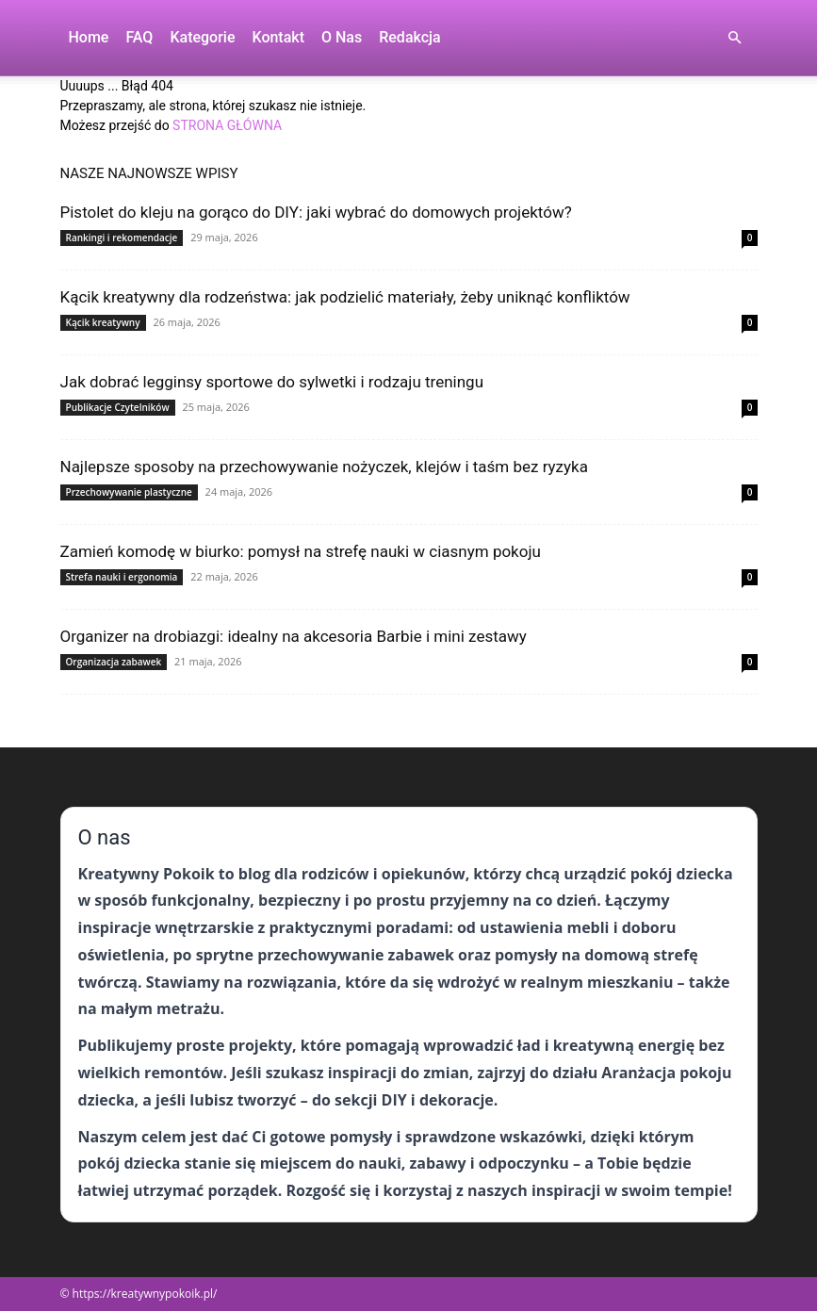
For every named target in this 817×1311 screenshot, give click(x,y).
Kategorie (202, 37)
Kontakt (278, 37)
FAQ (139, 37)
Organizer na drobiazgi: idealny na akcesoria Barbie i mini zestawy (293, 636)
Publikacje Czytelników (118, 407)
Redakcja (409, 37)
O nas (341, 37)
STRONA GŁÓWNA (227, 125)
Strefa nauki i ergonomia (122, 576)
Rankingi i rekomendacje (122, 237)
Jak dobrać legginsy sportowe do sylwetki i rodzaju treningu (272, 381)
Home (89, 37)
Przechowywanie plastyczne (129, 492)
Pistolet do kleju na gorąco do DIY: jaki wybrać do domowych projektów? (316, 212)
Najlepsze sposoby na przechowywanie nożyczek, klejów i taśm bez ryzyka (324, 466)
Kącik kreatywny (103, 322)
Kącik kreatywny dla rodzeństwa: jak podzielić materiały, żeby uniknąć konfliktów (345, 296)
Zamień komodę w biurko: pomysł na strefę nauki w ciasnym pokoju (300, 551)
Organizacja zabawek (114, 661)
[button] (735, 38)
